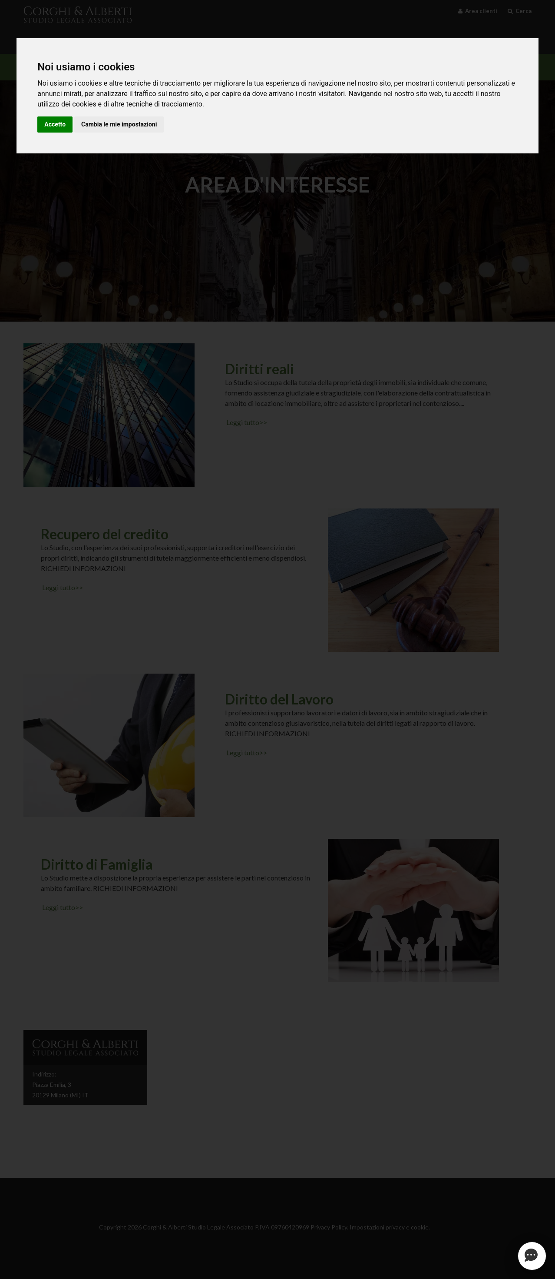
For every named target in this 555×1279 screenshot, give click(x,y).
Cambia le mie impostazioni (119, 124)
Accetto (55, 124)
